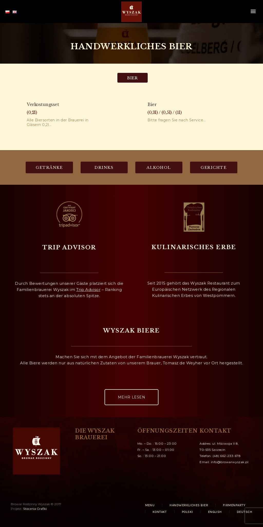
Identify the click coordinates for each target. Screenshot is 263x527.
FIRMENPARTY (234, 505)
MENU (150, 505)
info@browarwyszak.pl (230, 462)
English (215, 512)
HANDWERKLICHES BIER (189, 505)
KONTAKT (160, 512)
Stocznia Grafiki (35, 509)
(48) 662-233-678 (227, 456)
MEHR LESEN (131, 397)
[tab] (132, 78)
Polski (187, 512)
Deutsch (244, 512)
